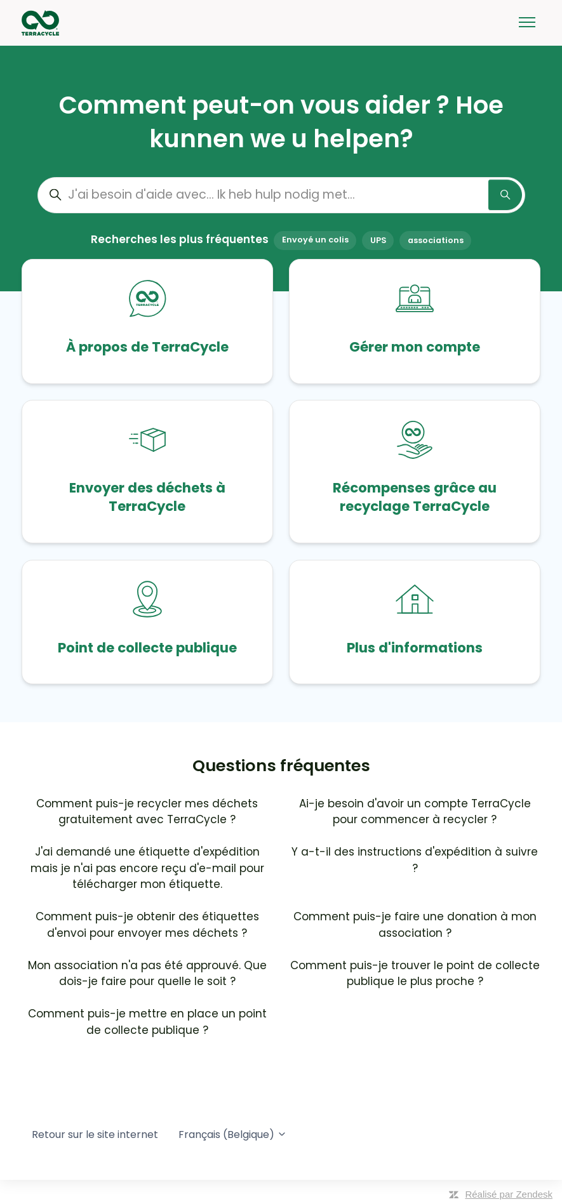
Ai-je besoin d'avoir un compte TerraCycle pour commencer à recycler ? (415, 812)
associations (436, 240)
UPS (378, 240)
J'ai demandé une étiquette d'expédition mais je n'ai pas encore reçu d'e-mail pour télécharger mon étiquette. (147, 868)
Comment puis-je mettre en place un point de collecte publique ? (147, 1022)
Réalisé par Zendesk (508, 1194)
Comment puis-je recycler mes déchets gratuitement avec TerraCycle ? (147, 812)
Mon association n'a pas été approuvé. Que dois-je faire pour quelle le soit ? (147, 973)
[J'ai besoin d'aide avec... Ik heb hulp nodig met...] (281, 195)
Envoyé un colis (315, 240)
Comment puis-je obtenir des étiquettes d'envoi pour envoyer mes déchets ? (147, 925)
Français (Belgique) (232, 1134)
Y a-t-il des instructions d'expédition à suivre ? (414, 860)
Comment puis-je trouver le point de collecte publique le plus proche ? (415, 973)
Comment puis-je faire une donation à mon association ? (415, 925)
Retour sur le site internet (95, 1134)
